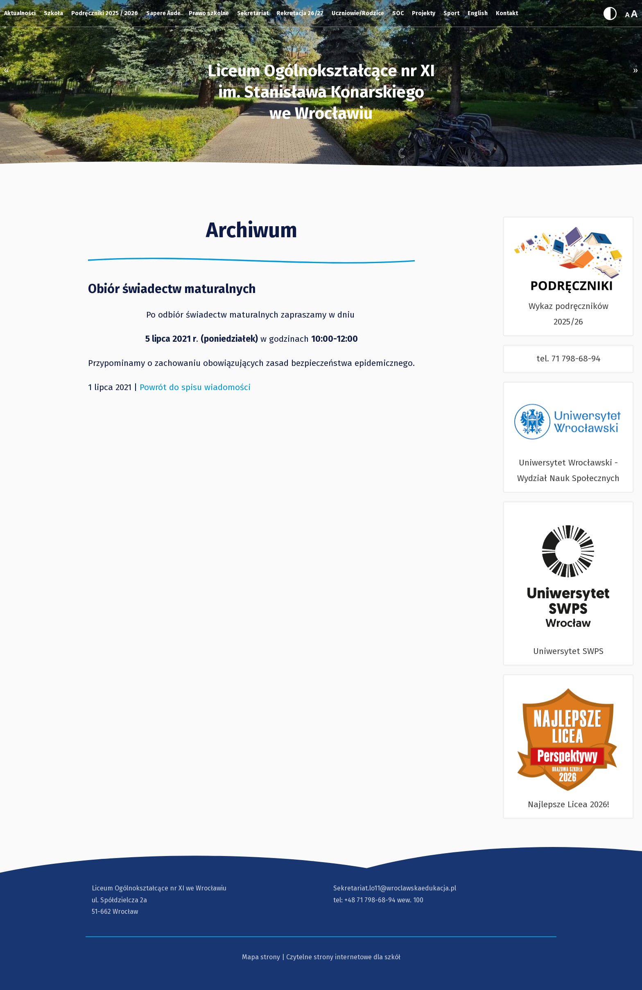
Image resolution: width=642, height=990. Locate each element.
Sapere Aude (163, 13)
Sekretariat (253, 13)
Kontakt (507, 13)
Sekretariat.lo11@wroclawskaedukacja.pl (394, 888)
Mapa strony (261, 957)
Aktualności (20, 13)
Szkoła (53, 13)
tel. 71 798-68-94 (568, 358)
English (478, 13)
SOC (398, 13)
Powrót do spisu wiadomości (195, 387)
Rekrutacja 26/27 (300, 13)
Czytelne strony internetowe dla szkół (343, 957)
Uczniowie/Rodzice (358, 13)
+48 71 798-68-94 (370, 900)
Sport (451, 13)
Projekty (423, 13)
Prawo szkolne (209, 13)
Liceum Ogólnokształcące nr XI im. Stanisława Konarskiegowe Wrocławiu (321, 92)
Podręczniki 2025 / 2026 (104, 13)
